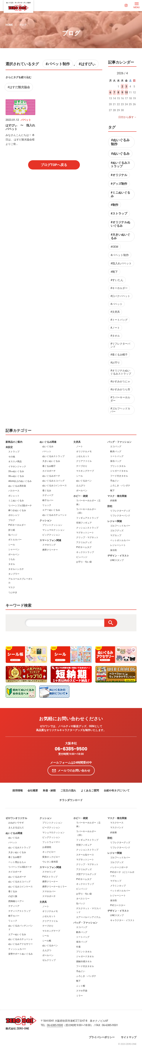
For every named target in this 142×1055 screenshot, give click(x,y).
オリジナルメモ (84, 451)
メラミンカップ (118, 885)
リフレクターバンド (120, 515)
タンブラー (13, 574)
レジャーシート (118, 545)
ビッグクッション (51, 535)
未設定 (9, 447)
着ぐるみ (46, 490)
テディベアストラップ (19, 911)
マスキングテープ (85, 471)
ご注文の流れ (68, 790)
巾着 (78, 947)
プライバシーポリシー (102, 1037)
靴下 (112, 490)
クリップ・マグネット (87, 537)
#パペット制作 (57, 64)
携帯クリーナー (50, 550)
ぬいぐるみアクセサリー (20, 944)
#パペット (116, 304)
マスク (11, 587)
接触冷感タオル (84, 961)
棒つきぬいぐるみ (17, 510)
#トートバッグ (119, 319)
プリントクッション (52, 525)
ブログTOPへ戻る (54, 165)
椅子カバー (47, 500)
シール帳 (46, 940)
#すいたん (117, 280)
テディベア (47, 495)
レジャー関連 (114, 521)
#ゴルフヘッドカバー (120, 410)
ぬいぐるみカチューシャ (54, 515)
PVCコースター (118, 905)
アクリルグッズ (84, 542)
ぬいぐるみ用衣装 (17, 486)
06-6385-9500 (71, 749)
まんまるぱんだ (16, 827)
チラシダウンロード (71, 800)
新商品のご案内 (14, 442)
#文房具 (115, 311)
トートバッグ (117, 456)
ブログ (22, 24)
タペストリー (82, 898)
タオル (11, 564)
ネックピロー (49, 852)
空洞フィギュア (84, 522)
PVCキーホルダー (17, 525)
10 (126, 92)
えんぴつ (80, 485)
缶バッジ (12, 535)
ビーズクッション (51, 827)
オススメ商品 (15, 461)
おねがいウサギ (16, 822)
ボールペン (13, 554)
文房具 (77, 442)
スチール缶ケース (85, 854)
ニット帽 (80, 986)
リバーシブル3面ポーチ (20, 867)
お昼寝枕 (46, 847)
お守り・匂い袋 (84, 562)
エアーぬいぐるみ (51, 510)
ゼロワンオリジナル (16, 818)
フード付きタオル (119, 476)
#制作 (114, 205)
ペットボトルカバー (120, 540)
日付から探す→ (127, 117)
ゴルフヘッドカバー (120, 525)
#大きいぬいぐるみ (120, 236)
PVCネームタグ (84, 547)
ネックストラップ (85, 552)
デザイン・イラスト (118, 555)
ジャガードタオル (119, 471)
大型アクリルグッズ (86, 874)
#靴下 (114, 271)
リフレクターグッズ (120, 510)
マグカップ (115, 535)
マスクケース (117, 822)
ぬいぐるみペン (84, 480)
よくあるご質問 (90, 790)
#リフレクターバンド (120, 345)
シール (11, 544)
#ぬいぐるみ (120, 153)
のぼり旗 (12, 896)
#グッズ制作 (119, 183)
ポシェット (13, 495)
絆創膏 (113, 500)
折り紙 (11, 530)
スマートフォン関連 (50, 540)
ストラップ (13, 451)
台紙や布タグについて (117, 790)
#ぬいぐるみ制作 (120, 142)
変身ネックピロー (51, 857)
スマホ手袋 (81, 990)
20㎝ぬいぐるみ (16, 471)
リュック (46, 505)
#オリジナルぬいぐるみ (120, 223)
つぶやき (12, 592)
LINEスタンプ (117, 560)
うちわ (11, 559)
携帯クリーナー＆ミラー (54, 886)
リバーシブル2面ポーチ (20, 505)
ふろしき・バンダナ (120, 485)
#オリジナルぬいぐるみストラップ (120, 372)
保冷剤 (113, 550)
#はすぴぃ (87, 64)
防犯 (109, 506)
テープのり (81, 466)
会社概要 (33, 790)
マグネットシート (85, 532)
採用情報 (17, 790)
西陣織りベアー (16, 901)
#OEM (114, 246)
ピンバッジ (81, 557)
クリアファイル (84, 461)
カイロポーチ (49, 471)
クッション (46, 520)
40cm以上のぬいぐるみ (20, 481)
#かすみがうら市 (120, 389)
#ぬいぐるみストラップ (120, 164)
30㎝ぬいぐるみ (16, 476)
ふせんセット (82, 456)
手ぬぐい (114, 480)
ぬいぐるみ (47, 446)
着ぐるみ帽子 (49, 466)
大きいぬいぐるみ (51, 461)
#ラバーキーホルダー (120, 399)
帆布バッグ (115, 451)
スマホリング (49, 545)
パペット (46, 451)
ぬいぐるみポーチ (51, 476)
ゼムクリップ (49, 960)
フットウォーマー (51, 842)
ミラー (79, 995)
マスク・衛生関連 (117, 496)
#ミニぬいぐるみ (120, 194)
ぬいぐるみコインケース (54, 485)
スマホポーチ (49, 896)
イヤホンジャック (17, 466)
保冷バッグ (115, 461)
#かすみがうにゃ (120, 381)
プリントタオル (118, 466)
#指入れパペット (121, 263)
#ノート (115, 327)
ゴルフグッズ (117, 530)
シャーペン (13, 549)
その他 (11, 456)
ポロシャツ (13, 515)
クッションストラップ (87, 527)
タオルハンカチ (16, 569)
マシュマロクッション (53, 530)
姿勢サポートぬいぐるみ (20, 954)
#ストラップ (119, 213)
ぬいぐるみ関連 (48, 442)
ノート (79, 446)
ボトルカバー (15, 539)
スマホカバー (49, 891)
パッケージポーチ (119, 867)
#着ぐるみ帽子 (119, 354)
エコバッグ (115, 446)
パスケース (13, 490)
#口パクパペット (120, 296)
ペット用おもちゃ (17, 862)
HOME (9, 24)
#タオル (115, 335)
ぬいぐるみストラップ (53, 456)
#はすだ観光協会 (19, 87)
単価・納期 (49, 790)
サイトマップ (128, 1037)
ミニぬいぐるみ (16, 500)
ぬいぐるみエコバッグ (53, 480)
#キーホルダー (119, 288)
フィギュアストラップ (87, 518)
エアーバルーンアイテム (88, 917)
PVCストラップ (50, 876)
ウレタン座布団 (50, 861)
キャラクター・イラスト (122, 920)
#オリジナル (119, 175)
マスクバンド (117, 827)
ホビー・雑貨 (80, 496)
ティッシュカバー (17, 949)
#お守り (115, 362)
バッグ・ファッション (119, 442)
